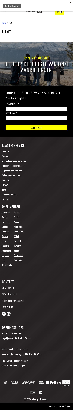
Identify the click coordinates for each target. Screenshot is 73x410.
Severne (17, 245)
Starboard (18, 255)
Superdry (18, 260)
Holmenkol (6, 250)
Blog (4, 189)
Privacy (5, 184)
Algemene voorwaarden (12, 170)
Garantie (5, 180)
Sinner (17, 250)
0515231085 (8, 307)
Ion (3, 260)
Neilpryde (18, 226)
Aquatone (6, 212)
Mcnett (17, 212)
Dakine (5, 226)
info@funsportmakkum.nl (13, 300)
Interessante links (9, 194)
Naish (16, 222)
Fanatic (5, 236)
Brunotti (5, 222)
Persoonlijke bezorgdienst (13, 165)
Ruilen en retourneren (11, 175)
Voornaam (11, 113)
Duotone (5, 231)
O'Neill (16, 236)
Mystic (17, 217)
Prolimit (17, 241)
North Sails (19, 231)
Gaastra (5, 245)
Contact (5, 151)
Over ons (5, 156)
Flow (4, 241)
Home (4, 22)
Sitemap (5, 199)
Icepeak (5, 255)
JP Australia (7, 265)
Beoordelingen (18, 365)
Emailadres (12, 104)
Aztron (5, 217)
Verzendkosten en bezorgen (14, 161)
